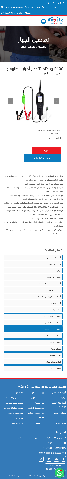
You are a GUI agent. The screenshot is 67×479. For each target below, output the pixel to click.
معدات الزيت (56, 368)
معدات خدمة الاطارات (52, 316)
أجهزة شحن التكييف (54, 264)
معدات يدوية (56, 348)
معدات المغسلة (55, 342)
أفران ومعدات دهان (53, 361)
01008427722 (49, 7)
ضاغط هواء (56, 309)
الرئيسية (42, 46)
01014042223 (24, 13)
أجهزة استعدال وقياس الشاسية (49, 296)
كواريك (58, 270)
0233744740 (32, 7)
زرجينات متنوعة (55, 355)
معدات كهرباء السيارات (52, 329)
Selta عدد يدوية (55, 290)
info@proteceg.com (12, 7)
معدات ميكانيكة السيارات (51, 335)
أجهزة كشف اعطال (54, 257)
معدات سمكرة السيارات (52, 322)
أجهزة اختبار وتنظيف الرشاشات (50, 283)
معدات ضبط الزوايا (54, 277)
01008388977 (8, 13)
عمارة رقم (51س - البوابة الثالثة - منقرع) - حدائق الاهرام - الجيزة (41, 437)
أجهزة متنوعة (56, 303)
